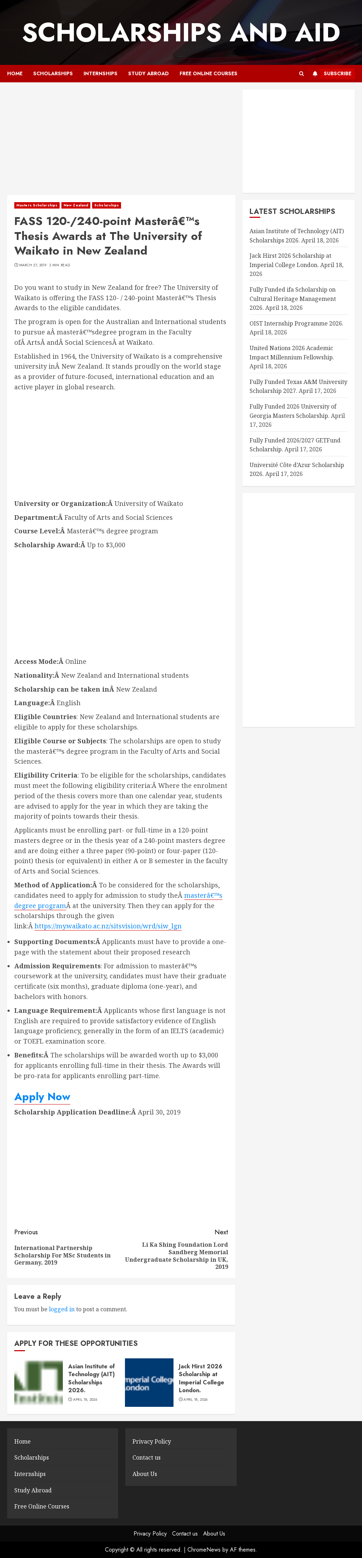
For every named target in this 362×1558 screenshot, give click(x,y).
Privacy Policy (151, 1441)
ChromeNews (204, 1550)
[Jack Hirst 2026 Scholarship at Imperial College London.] (149, 1382)
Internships (100, 73)
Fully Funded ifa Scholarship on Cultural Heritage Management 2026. (293, 299)
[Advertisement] (121, 142)
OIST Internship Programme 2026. (296, 323)
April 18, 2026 (85, 1399)
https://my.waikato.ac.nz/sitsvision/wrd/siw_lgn (108, 926)
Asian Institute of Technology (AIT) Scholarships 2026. (91, 1378)
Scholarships (53, 73)
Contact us (146, 1457)
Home (14, 73)
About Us (144, 1474)
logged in (62, 1309)
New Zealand (76, 205)
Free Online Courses (208, 73)
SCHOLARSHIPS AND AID (181, 32)
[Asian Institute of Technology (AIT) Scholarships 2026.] (38, 1382)
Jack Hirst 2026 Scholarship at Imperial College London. (201, 1378)
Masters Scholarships (36, 205)
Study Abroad (148, 73)
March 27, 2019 (32, 265)
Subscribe (330, 73)
